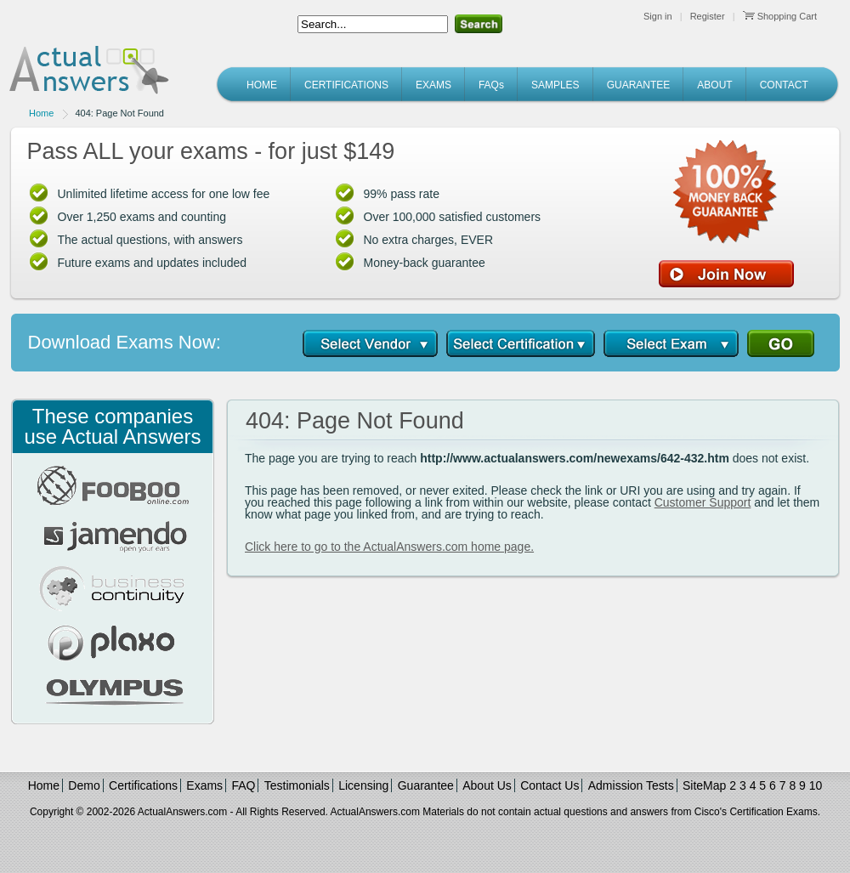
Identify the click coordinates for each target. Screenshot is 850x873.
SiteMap (704, 785)
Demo (83, 785)
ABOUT (714, 85)
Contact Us (549, 785)
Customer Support (702, 502)
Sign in (657, 16)
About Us (487, 785)
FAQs (491, 85)
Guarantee (426, 785)
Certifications (143, 785)
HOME (261, 85)
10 (816, 785)
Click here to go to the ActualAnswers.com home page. (389, 546)
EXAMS (433, 85)
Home (41, 113)
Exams (204, 785)
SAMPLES (555, 85)
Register (707, 16)
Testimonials (297, 785)
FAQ (243, 785)
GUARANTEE (639, 85)
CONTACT (784, 85)
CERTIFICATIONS (346, 85)
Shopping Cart (780, 16)
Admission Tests (631, 785)
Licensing (363, 785)
